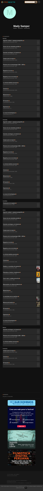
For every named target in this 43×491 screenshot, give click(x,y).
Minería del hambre (8, 302)
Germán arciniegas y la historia (11, 52)
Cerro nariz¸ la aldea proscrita (11, 278)
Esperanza (6, 106)
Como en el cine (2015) (12, 475)
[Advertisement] (21, 380)
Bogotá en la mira (7, 70)
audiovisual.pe (23, 480)
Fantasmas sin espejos (9, 203)
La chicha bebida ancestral (10, 82)
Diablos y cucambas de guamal (11, 266)
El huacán (5, 100)
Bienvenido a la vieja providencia (12, 284)
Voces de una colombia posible (11, 46)
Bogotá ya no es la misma (10, 76)
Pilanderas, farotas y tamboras (11, 272)
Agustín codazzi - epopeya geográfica (13, 40)
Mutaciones (6, 94)
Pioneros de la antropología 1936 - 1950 (13, 64)
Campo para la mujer (8, 58)
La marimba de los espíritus (10, 296)
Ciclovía (5, 88)
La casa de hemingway (9, 112)
